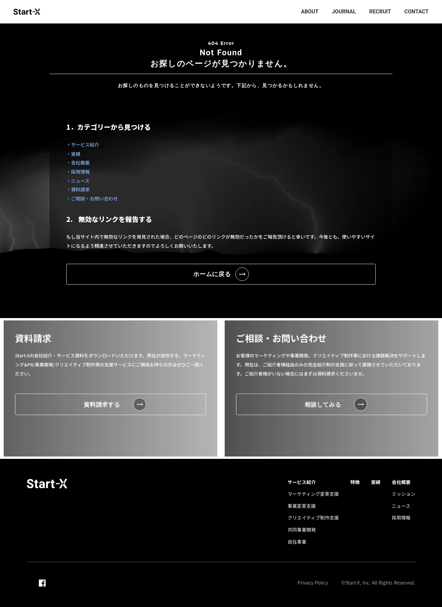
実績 (375, 482)
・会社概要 (78, 162)
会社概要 (401, 482)
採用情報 (401, 517)
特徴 (355, 482)
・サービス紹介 (82, 144)
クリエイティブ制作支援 (313, 517)
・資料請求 (78, 189)
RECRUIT (380, 11)
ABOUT (309, 11)
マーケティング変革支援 (313, 494)
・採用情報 (78, 171)
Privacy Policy (313, 583)
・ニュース (77, 180)
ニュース (401, 506)
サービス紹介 (302, 482)
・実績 (73, 153)
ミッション (403, 494)
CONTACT (416, 11)
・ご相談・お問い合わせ (92, 198)
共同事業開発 (302, 530)
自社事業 (297, 542)
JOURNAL (344, 11)
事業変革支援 (302, 506)
